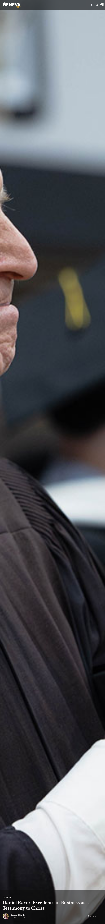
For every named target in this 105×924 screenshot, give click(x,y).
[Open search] (97, 5)
